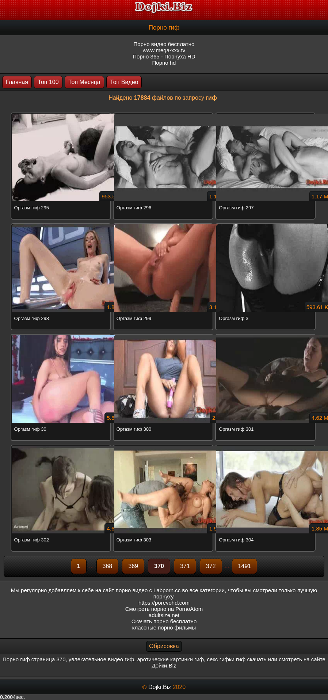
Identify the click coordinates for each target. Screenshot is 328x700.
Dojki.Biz (159, 687)
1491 (244, 566)
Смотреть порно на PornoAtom (164, 609)
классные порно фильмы (164, 627)
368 (107, 566)
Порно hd (164, 63)
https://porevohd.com (164, 603)
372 (211, 566)
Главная (17, 82)
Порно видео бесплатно (164, 44)
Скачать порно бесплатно (164, 621)
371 (185, 566)
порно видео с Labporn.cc (148, 590)
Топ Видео (124, 82)
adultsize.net (164, 615)
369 (133, 566)
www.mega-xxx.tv (164, 50)
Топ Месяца (84, 82)
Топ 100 (48, 82)
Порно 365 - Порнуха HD (164, 56)
